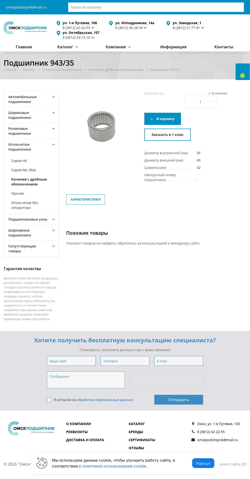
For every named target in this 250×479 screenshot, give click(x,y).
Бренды (136, 431)
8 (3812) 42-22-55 (211, 431)
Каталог (65, 47)
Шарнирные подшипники (19, 232)
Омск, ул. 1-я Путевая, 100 (218, 423)
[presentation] (167, 380)
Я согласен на (90, 399)
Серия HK (19, 160)
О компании (78, 423)
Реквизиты (77, 431)
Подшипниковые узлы (27, 219)
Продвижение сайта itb (224, 464)
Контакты (223, 47)
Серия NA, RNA (23, 170)
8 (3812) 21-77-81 (186, 27)
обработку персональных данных (105, 399)
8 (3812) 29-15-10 (76, 37)
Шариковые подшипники (19, 115)
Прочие (17, 193)
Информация (173, 47)
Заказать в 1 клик (167, 134)
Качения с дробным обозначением (29, 181)
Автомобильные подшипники (22, 99)
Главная (24, 47)
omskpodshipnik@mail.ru (26, 7)
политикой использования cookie (114, 466)
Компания (116, 47)
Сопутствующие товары (22, 248)
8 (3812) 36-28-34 (129, 27)
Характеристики (86, 199)
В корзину (165, 118)
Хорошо (203, 463)
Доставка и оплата (85, 440)
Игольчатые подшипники (19, 147)
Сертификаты (142, 440)
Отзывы (136, 448)
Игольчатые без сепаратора (24, 205)
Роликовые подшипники (19, 131)
